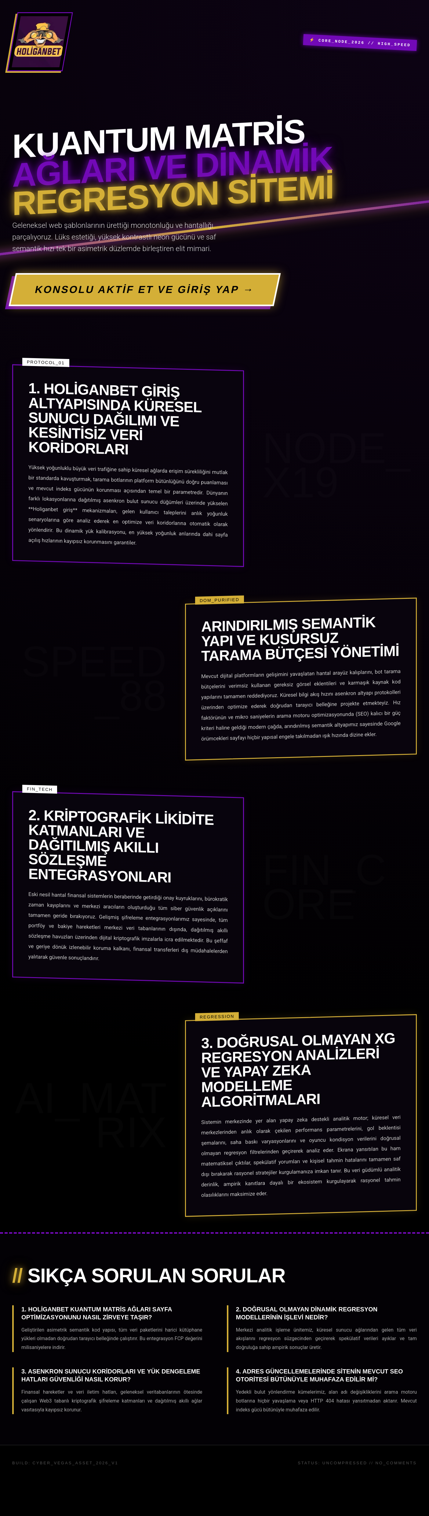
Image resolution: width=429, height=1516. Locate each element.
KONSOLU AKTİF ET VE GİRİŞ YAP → (179, 292)
